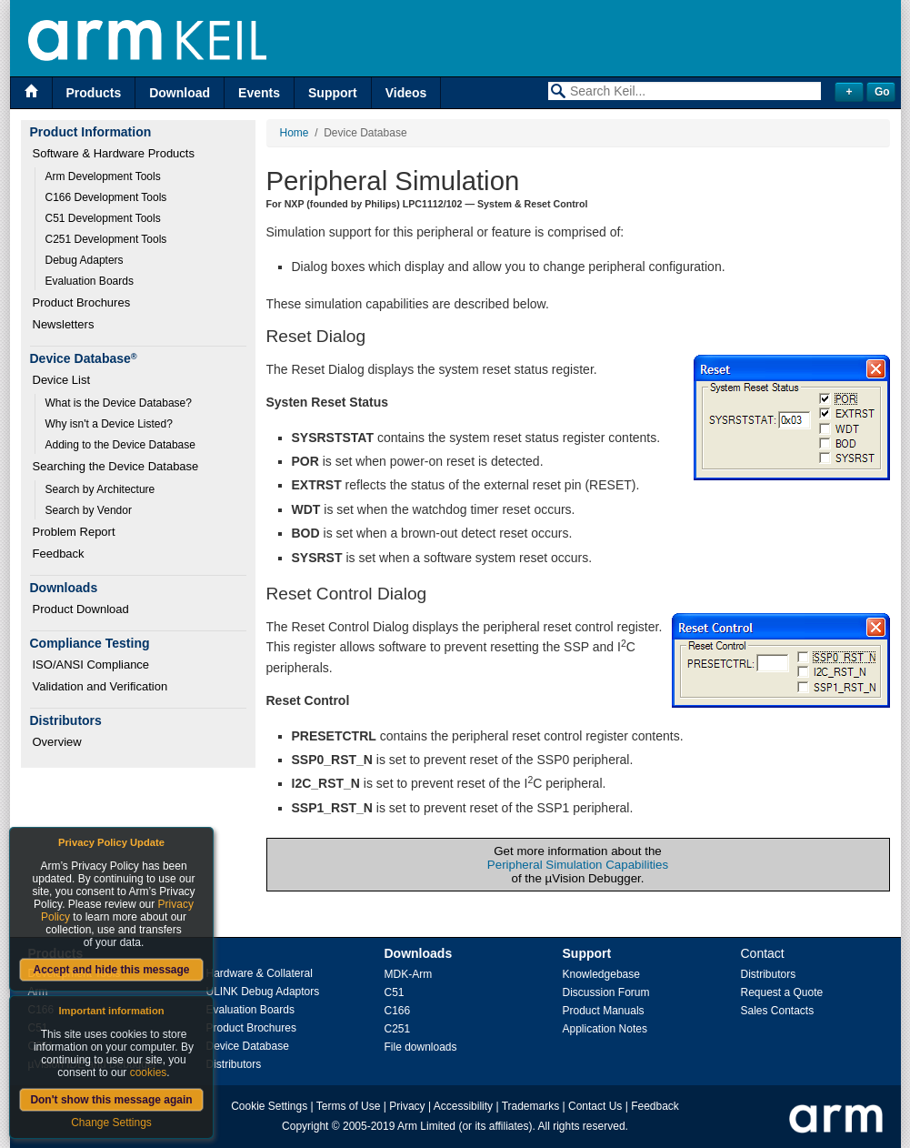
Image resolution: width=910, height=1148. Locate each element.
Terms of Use (348, 1106)
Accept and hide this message (111, 969)
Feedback (59, 553)
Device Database (247, 1046)
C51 (395, 992)
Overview (57, 742)
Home (294, 132)
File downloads (421, 1047)
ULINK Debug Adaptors (263, 991)
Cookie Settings (269, 1106)
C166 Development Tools (106, 197)
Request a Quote (782, 992)
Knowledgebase (601, 974)
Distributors (234, 1064)
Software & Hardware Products (114, 153)
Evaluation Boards (89, 281)
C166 (398, 1010)
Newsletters (64, 324)
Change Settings (111, 1122)
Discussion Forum (606, 992)
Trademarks (531, 1106)
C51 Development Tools (103, 218)
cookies (148, 1072)
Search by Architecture (100, 489)
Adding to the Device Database (120, 444)
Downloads (419, 953)
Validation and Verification (100, 686)
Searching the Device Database (116, 466)
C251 (398, 1028)
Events (259, 93)
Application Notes (605, 1028)
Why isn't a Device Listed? (109, 424)
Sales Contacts (778, 1010)
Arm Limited (426, 1126)
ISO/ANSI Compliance (91, 664)
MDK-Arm (409, 974)
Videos (406, 93)
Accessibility (463, 1106)
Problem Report (74, 532)
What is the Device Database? (118, 403)
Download (179, 93)
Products (94, 93)
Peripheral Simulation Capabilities (577, 864)
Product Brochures (82, 302)
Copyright (305, 1126)
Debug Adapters (84, 260)
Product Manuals (604, 1010)
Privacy (407, 1106)
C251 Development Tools (106, 239)
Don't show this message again (111, 1099)
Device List (62, 380)
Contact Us (595, 1106)
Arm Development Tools (103, 176)
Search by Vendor (88, 510)
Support (332, 93)
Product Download (81, 609)
